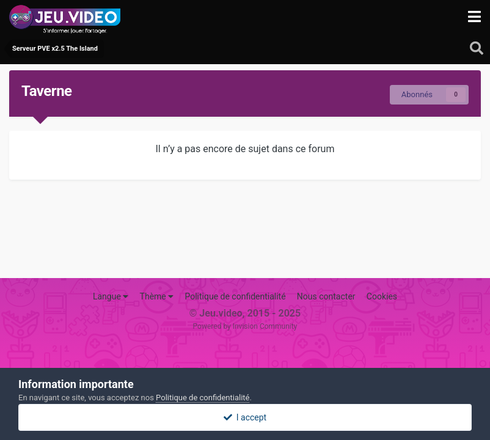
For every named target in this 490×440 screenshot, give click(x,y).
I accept (245, 417)
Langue (110, 296)
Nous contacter (326, 296)
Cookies (382, 296)
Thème (157, 296)
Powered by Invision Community (245, 326)
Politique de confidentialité (235, 296)
